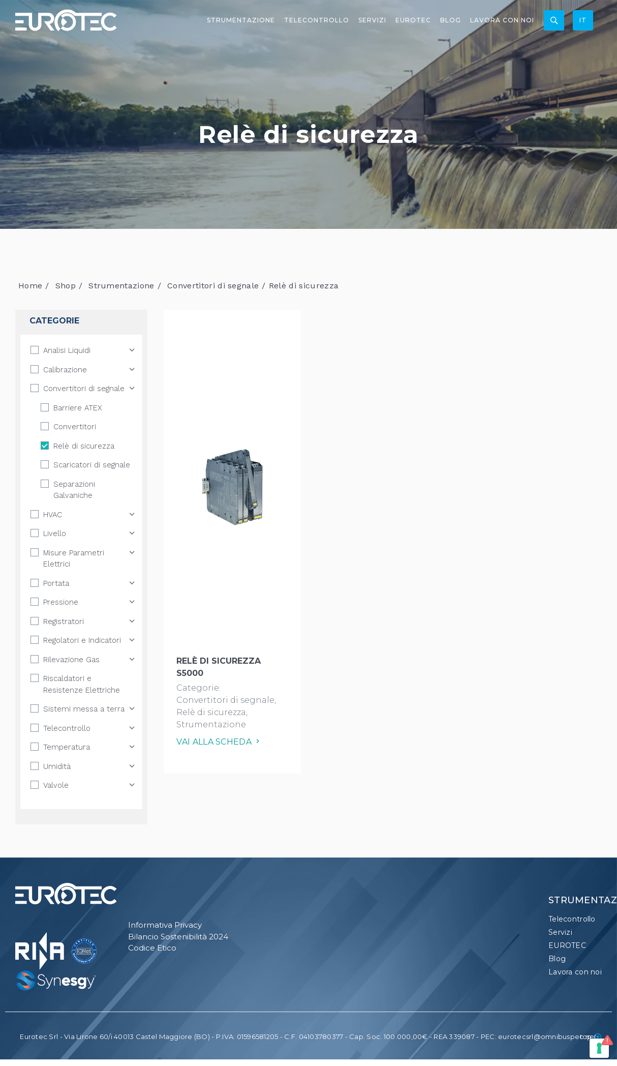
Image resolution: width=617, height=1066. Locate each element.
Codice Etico (152, 948)
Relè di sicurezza (83, 446)
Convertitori (74, 426)
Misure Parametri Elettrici (73, 558)
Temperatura (66, 747)
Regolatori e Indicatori (82, 640)
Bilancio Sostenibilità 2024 (178, 936)
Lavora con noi (502, 20)
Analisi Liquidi (66, 350)
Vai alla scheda (219, 742)
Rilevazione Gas (71, 659)
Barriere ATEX (77, 407)
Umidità (57, 766)
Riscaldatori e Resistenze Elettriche (81, 684)
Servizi (372, 20)
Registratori (63, 621)
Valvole (56, 785)
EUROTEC (413, 20)
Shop (65, 285)
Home (30, 285)
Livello (54, 533)
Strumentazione (241, 20)
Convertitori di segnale (213, 285)
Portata (56, 583)
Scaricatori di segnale (91, 464)
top (591, 1037)
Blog (450, 20)
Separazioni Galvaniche (74, 490)
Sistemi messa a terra (84, 709)
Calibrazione (65, 369)
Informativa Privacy (165, 925)
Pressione (60, 602)
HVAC (52, 514)
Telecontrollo (316, 20)
